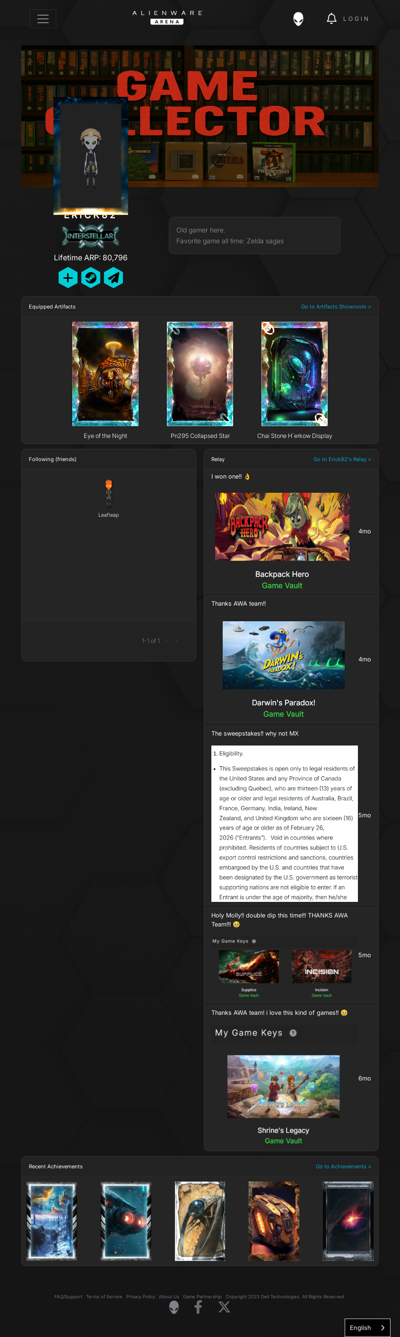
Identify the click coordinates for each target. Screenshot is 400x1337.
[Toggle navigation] (43, 18)
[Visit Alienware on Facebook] (198, 1307)
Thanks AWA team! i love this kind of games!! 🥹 (279, 1012)
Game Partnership (202, 1297)
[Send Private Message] (113, 277)
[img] (303, 19)
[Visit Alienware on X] (224, 1307)
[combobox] (368, 1328)
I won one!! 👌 (231, 476)
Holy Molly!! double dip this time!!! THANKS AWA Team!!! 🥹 (279, 920)
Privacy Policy (140, 1297)
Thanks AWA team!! (238, 603)
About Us (169, 1297)
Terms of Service (104, 1297)
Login (356, 18)
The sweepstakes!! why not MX (255, 733)
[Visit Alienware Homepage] (174, 1307)
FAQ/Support (68, 1297)
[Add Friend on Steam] (90, 277)
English (360, 1327)
